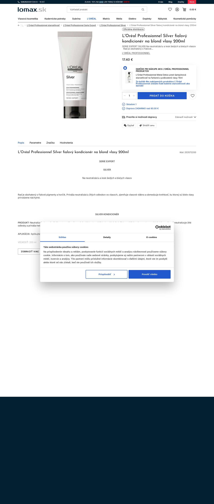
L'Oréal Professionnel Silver (113, 25)
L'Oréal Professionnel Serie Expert (79, 25)
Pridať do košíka (162, 95)
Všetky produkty (184, 274)
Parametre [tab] (35, 142)
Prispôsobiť (107, 274)
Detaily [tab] (107, 237)
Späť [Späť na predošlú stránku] (19, 25)
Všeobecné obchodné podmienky (104, 458)
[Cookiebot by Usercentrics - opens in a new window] (158, 227)
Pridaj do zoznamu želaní (192, 95)
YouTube (45, 461)
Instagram (20, 461)
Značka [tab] (50, 142)
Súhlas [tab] (62, 237)
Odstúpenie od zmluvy (99, 466)
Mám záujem (126, 361)
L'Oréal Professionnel (136, 53)
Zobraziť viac (30, 251)
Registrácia (187, 486)
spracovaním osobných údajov (140, 423)
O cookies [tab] (151, 237)
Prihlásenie (167, 486)
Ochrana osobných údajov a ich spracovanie (110, 462)
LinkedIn (53, 461)
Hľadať (143, 9)
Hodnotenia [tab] (66, 142)
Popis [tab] (21, 142)
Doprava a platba (96, 470)
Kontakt (91, 474)
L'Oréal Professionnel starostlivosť (43, 25)
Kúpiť (30, 361)
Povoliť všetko (149, 274)
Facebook (29, 461)
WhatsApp (37, 461)
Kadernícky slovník (97, 478)
